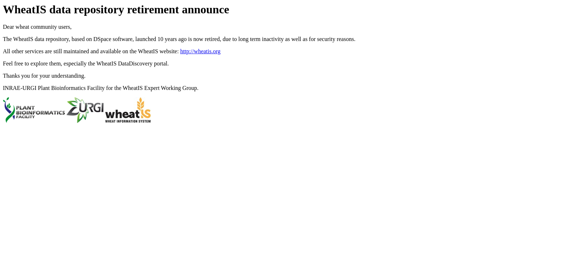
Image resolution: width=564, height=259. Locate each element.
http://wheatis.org (200, 51)
